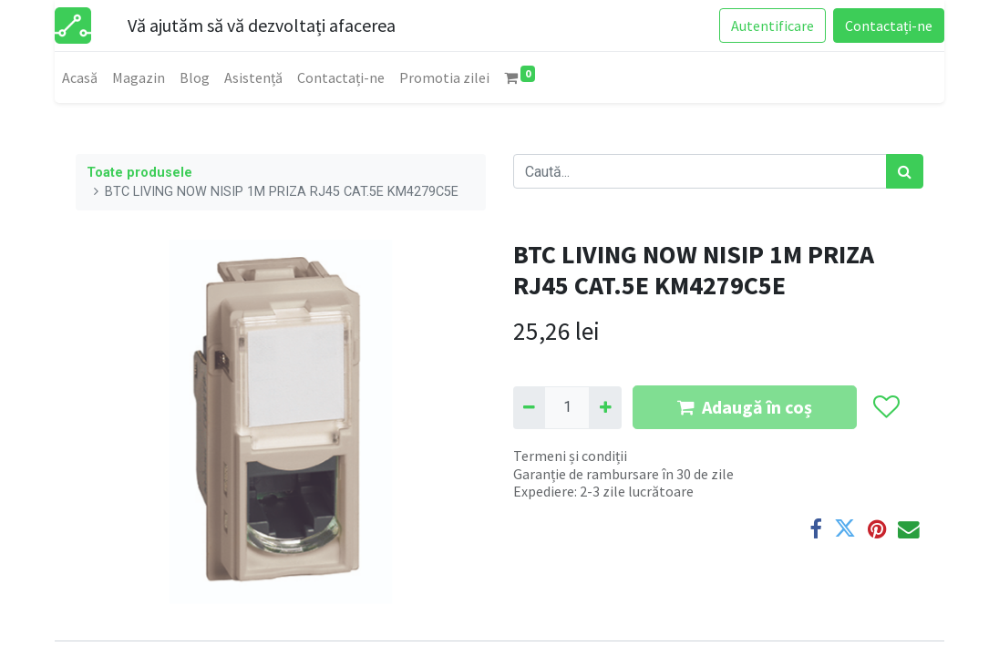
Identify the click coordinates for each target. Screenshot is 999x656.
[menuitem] (80, 77)
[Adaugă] (605, 407)
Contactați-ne (888, 25)
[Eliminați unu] (529, 407)
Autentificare (772, 25)
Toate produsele (139, 172)
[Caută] (904, 171)
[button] (885, 408)
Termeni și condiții (570, 455)
